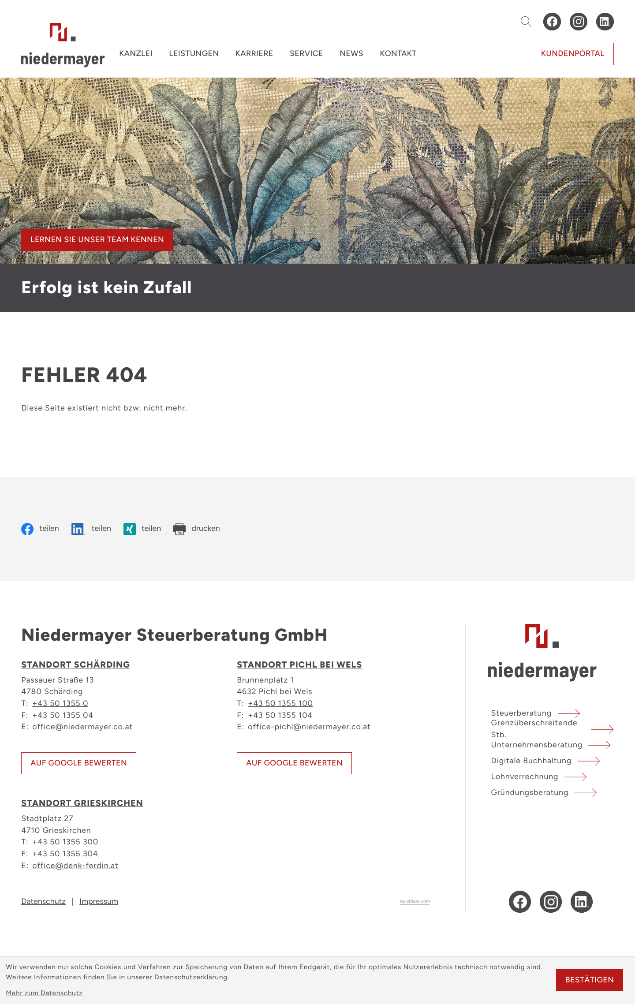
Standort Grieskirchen (82, 803)
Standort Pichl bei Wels (299, 664)
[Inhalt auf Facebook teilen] (40, 529)
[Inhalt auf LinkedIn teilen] (91, 529)
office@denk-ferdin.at (75, 865)
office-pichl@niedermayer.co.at (309, 726)
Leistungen (194, 53)
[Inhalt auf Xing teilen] (142, 529)
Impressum (98, 901)
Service (306, 53)
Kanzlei (136, 53)
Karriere (254, 53)
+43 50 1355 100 (280, 703)
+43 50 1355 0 (60, 703)
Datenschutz (43, 901)
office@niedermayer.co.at (82, 726)
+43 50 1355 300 (65, 841)
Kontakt (398, 53)
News (351, 53)
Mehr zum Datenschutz (44, 993)
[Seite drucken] (196, 529)
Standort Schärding (75, 664)
